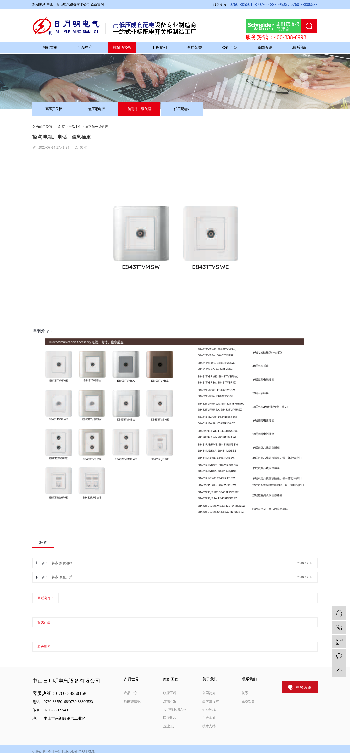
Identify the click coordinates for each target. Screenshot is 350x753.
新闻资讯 (264, 47)
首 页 (61, 127)
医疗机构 (169, 718)
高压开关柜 (53, 109)
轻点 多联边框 (62, 563)
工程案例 (159, 47)
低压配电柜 (96, 109)
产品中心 (85, 47)
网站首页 (50, 47)
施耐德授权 (122, 47)
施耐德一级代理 (139, 109)
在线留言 (248, 701)
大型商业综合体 (174, 709)
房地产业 (169, 701)
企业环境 (209, 709)
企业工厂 (169, 726)
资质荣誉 (194, 47)
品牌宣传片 (210, 701)
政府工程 (169, 693)
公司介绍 (229, 47)
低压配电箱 (182, 109)
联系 (245, 693)
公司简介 (209, 693)
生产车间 (209, 718)
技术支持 (209, 726)
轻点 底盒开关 (62, 577)
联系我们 (300, 47)
